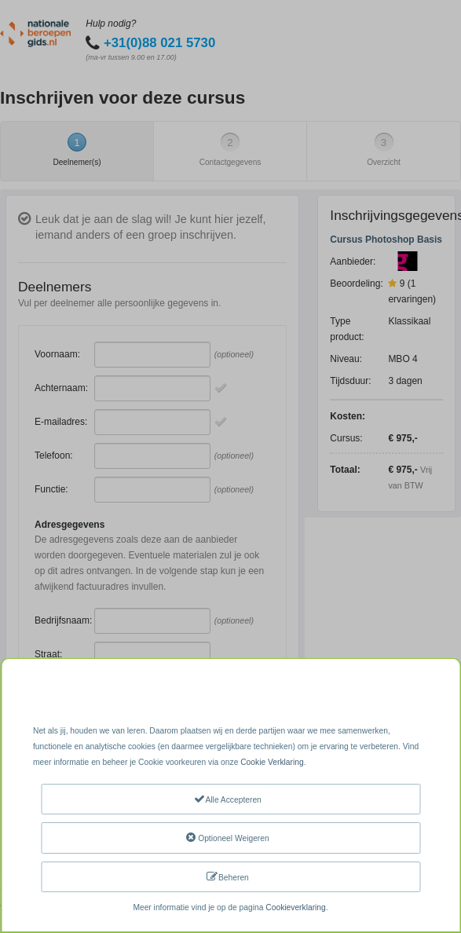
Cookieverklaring (295, 907)
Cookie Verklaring (271, 762)
